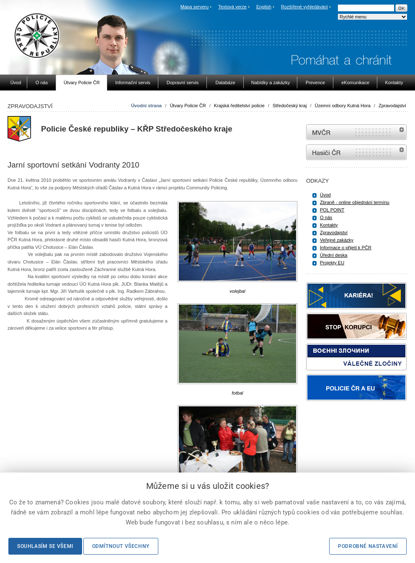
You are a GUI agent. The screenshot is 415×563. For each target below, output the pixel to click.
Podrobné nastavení (368, 546)
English (263, 6)
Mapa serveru (194, 6)
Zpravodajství (392, 105)
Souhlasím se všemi (45, 546)
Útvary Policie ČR (188, 105)
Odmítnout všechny (121, 546)
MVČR (356, 132)
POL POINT (332, 209)
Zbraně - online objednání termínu (354, 202)
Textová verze (232, 6)
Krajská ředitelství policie (239, 105)
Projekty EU (332, 262)
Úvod (325, 194)
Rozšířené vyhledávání (304, 6)
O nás (326, 217)
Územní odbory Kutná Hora (343, 105)
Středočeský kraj (290, 105)
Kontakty (329, 224)
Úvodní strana (146, 105)
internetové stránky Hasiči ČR (356, 152)
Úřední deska (333, 255)
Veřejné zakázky (336, 240)
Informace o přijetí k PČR (345, 247)
